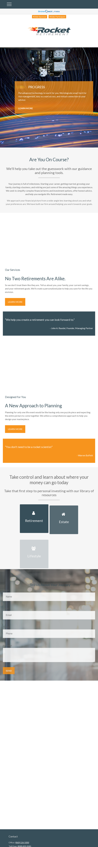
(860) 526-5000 (22, 842)
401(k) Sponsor (39, 16)
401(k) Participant (57, 16)
